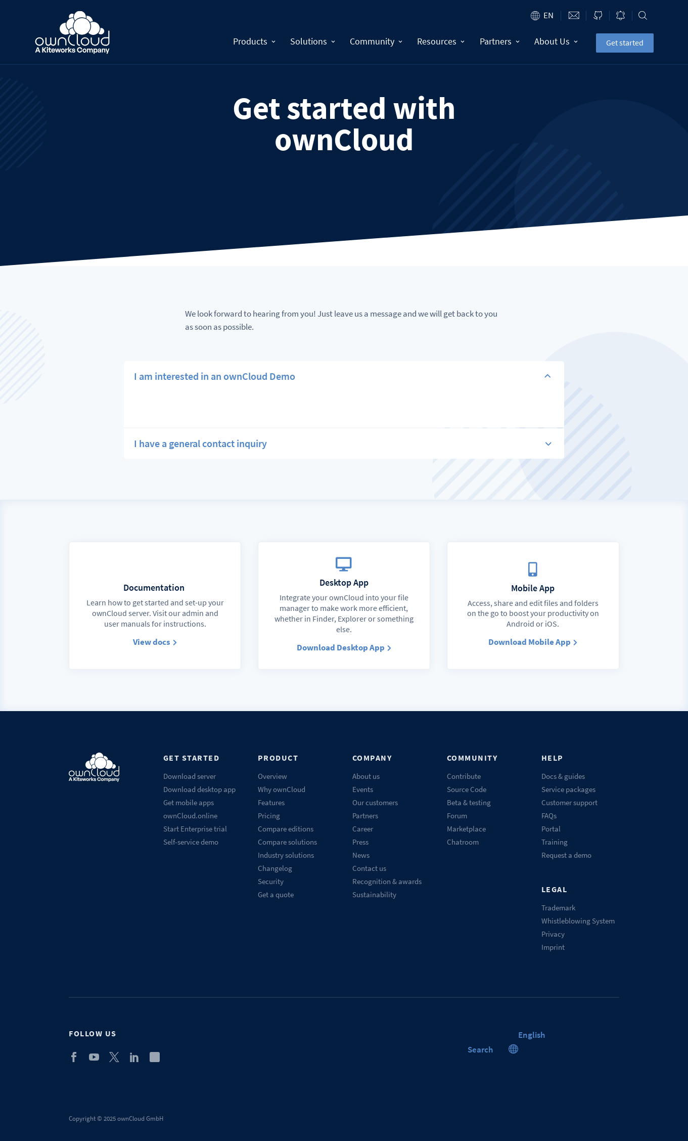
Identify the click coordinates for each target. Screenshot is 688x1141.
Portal (551, 828)
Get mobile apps (188, 802)
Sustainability (374, 894)
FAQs (549, 815)
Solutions (312, 41)
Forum (457, 815)
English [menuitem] (531, 1034)
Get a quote (276, 894)
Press (360, 842)
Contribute (464, 776)
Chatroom (463, 842)
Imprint (553, 947)
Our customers (375, 802)
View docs (155, 641)
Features (271, 802)
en (548, 15)
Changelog (275, 868)
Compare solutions (287, 842)
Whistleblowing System (578, 921)
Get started (625, 42)
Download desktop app (199, 789)
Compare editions (285, 828)
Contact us (369, 868)
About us (366, 776)
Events (362, 789)
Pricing (269, 815)
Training (554, 842)
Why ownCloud (281, 789)
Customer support (569, 802)
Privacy (553, 934)
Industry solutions (286, 855)
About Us (556, 41)
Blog (621, 15)
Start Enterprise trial (195, 828)
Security (271, 881)
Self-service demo (190, 842)
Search (643, 15)
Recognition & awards (387, 881)
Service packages (568, 789)
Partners (500, 41)
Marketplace (466, 828)
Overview (272, 776)
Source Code (466, 789)
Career (362, 828)
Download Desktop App (344, 647)
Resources (441, 41)
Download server (189, 776)
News (361, 855)
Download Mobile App (532, 641)
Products (254, 41)
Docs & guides (563, 776)
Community (376, 41)
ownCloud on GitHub (597, 15)
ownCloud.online (190, 815)
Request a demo (566, 855)
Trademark (558, 907)
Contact (573, 15)
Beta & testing (469, 802)
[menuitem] (531, 1034)
